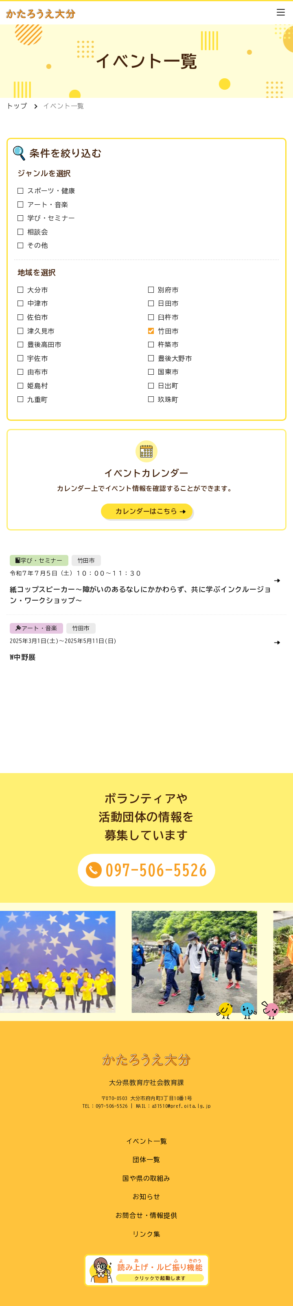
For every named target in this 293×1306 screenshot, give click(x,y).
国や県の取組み (146, 1178)
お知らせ (146, 1196)
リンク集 (146, 1234)
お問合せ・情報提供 (146, 1215)
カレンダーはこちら (146, 511)
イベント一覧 (63, 106)
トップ (17, 106)
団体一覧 (146, 1159)
